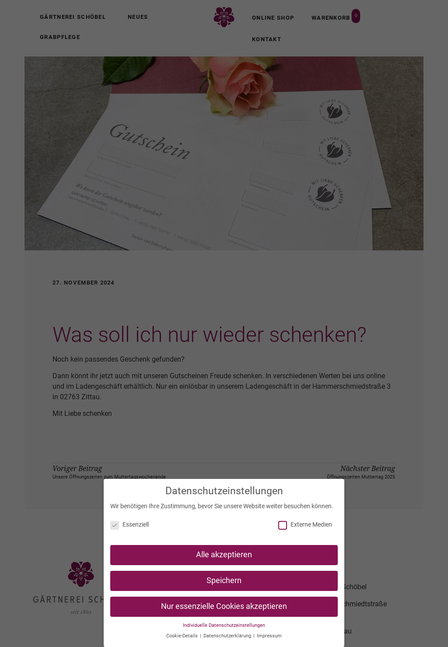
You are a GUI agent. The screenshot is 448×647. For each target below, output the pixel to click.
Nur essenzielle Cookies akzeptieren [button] (224, 608)
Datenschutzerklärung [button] (227, 638)
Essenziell (129, 526)
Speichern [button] (224, 582)
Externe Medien (305, 526)
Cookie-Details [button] (182, 638)
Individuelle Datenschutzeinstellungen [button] (224, 627)
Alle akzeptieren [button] (224, 556)
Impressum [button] (269, 638)
